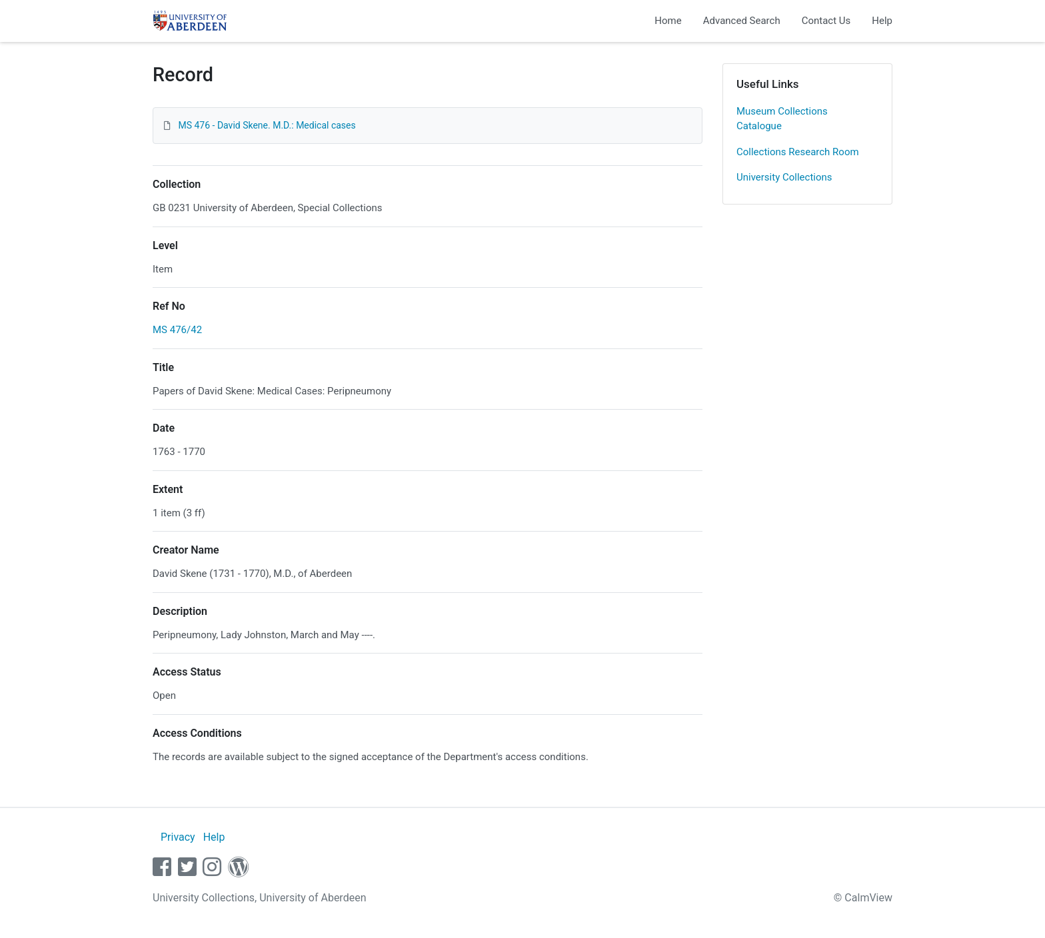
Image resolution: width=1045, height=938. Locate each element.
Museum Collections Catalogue (782, 119)
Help (882, 21)
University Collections (784, 177)
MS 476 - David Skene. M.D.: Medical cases (266, 125)
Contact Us (826, 21)
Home (667, 21)
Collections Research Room (797, 152)
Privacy (178, 837)
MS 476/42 (177, 330)
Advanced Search (741, 21)
